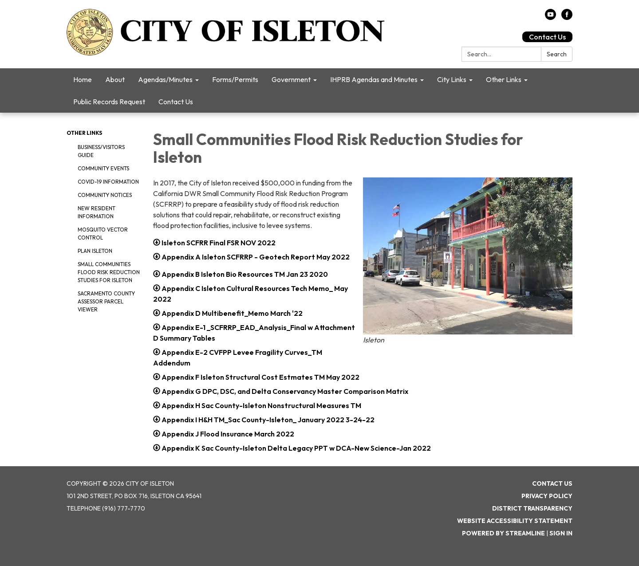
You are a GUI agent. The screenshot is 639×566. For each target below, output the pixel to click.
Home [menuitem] (82, 79)
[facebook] (566, 17)
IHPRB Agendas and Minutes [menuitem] (374, 79)
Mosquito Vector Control (103, 233)
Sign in (560, 533)
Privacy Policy (546, 496)
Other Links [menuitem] (503, 79)
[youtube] (550, 17)
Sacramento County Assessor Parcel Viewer (106, 301)
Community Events (103, 168)
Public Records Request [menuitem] (109, 101)
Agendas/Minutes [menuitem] (165, 79)
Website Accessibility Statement (514, 521)
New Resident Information (96, 212)
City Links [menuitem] (451, 79)
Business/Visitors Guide (101, 151)
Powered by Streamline (503, 533)
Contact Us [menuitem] (175, 101)
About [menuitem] (115, 79)
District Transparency (532, 508)
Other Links (84, 133)
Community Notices (105, 195)
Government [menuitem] (291, 79)
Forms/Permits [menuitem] (235, 79)
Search (557, 54)
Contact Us (547, 36)
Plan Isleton (95, 251)
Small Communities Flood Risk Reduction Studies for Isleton (109, 272)
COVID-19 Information (108, 181)
